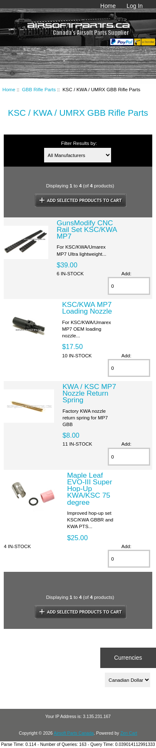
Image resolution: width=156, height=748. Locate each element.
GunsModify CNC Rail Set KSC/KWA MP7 (86, 229)
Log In (134, 5)
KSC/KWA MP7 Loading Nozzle (87, 307)
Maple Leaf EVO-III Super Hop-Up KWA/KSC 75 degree (89, 488)
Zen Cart (128, 733)
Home (108, 5)
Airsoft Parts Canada (74, 733)
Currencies (128, 657)
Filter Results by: (79, 143)
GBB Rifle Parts (39, 89)
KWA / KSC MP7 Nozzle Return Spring (89, 393)
